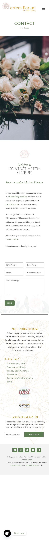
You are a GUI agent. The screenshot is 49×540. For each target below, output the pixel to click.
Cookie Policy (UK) (16, 363)
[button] (43, 9)
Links (9, 382)
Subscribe (34, 435)
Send (9, 303)
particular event (12, 204)
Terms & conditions (16, 367)
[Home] (20, 28)
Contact (26, 28)
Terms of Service (31, 465)
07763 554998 (12, 239)
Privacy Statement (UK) (18, 371)
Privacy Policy (16, 465)
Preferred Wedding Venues (20, 378)
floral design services (18, 196)
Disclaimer (12, 374)
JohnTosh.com (26, 460)
